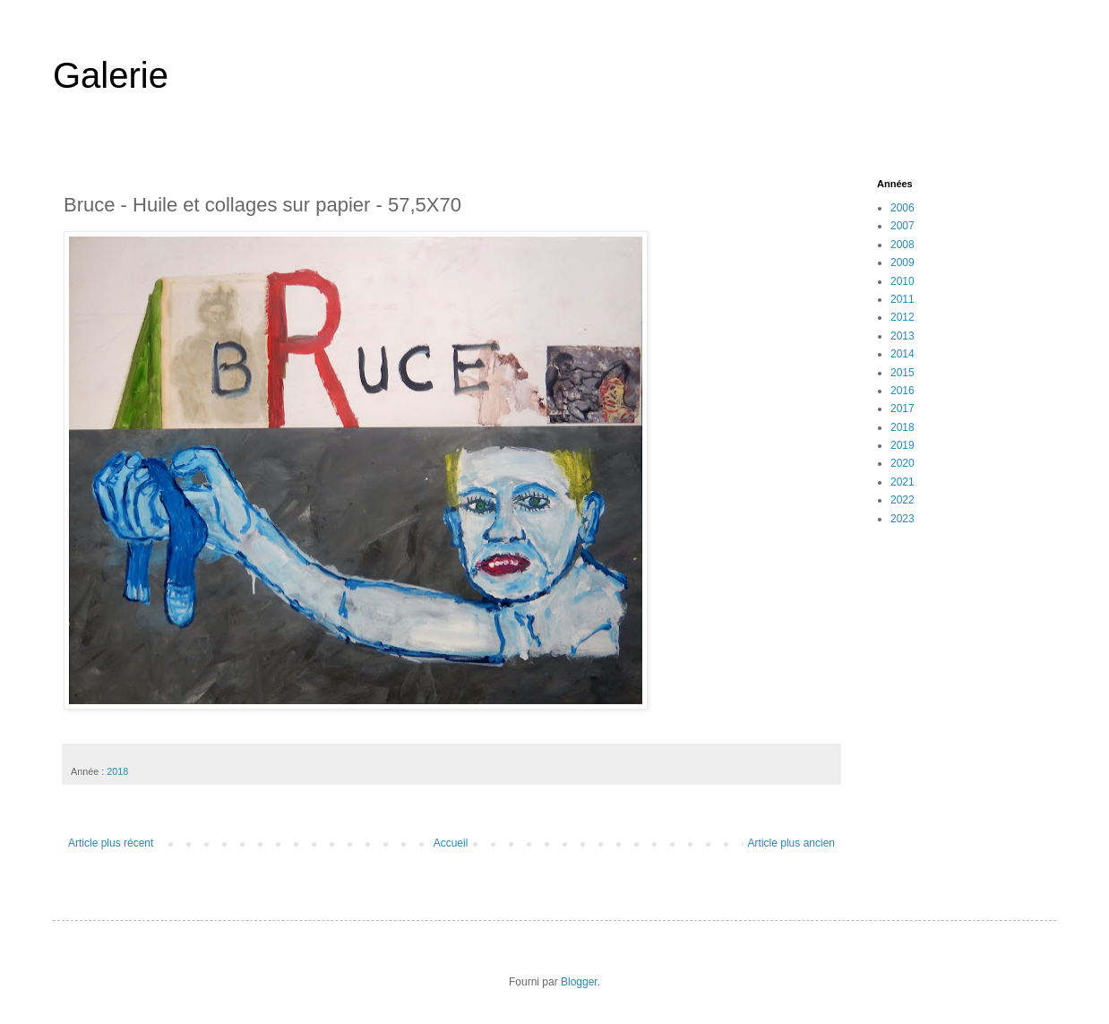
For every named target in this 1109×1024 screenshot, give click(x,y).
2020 (902, 463)
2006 (902, 208)
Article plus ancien (791, 843)
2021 (902, 482)
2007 (902, 225)
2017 (902, 408)
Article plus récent (110, 843)
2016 (902, 390)
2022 (902, 500)
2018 (117, 771)
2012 (902, 317)
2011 (902, 299)
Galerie (110, 75)
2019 (902, 445)
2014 (902, 354)
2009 (902, 262)
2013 (902, 336)
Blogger (579, 982)
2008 (902, 244)
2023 (902, 518)
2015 (902, 372)
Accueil (451, 843)
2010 (902, 281)
